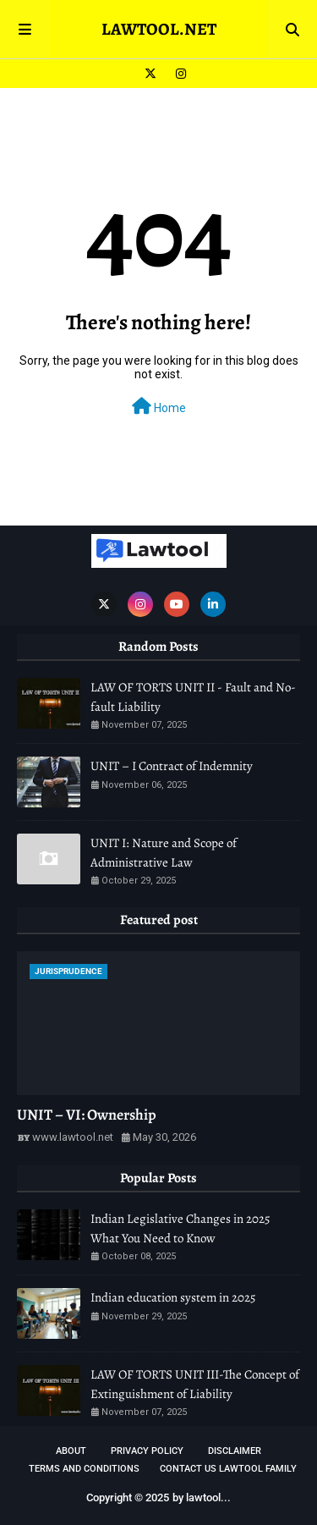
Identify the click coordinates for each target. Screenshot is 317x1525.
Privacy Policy (147, 1450)
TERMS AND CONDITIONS (84, 1468)
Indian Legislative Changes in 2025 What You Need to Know (180, 1228)
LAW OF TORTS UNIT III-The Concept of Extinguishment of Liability (194, 1384)
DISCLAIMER (234, 1450)
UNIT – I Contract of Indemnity (171, 765)
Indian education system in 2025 (172, 1297)
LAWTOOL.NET (158, 29)
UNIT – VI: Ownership (86, 1114)
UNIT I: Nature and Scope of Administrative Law (163, 852)
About (71, 1450)
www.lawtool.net (72, 1137)
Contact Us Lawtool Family (228, 1468)
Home (159, 406)
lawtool (203, 1497)
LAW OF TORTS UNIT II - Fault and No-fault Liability (193, 697)
